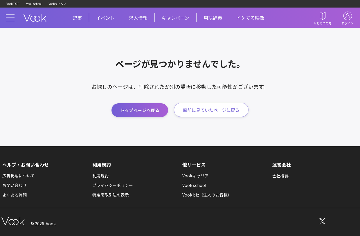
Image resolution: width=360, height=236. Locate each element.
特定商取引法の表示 (110, 195)
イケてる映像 (250, 17)
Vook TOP (12, 3)
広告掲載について (18, 176)
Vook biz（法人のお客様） (207, 195)
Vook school (34, 3)
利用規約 (100, 176)
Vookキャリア (57, 3)
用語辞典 (213, 17)
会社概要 (280, 176)
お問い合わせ (14, 185)
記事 (77, 17)
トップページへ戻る (139, 110)
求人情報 (138, 17)
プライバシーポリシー (112, 185)
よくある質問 (14, 195)
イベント (105, 17)
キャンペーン (175, 17)
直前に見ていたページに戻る (211, 110)
